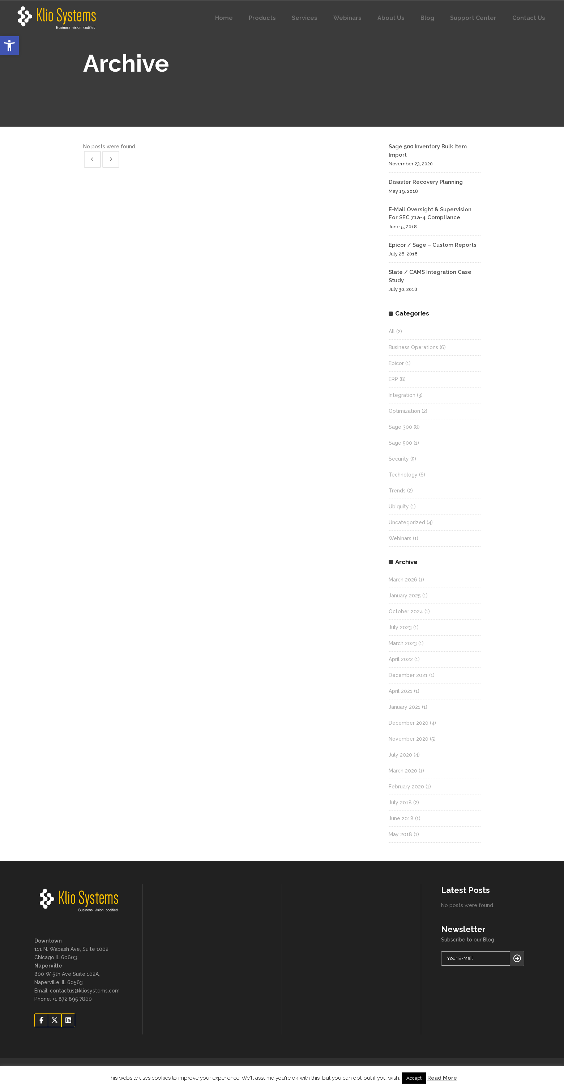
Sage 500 (400, 443)
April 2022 (401, 659)
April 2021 (401, 691)
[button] (9, 45)
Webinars (400, 538)
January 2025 (405, 595)
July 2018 (400, 802)
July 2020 (400, 755)
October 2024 (406, 611)
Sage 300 (400, 427)
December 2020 (408, 723)
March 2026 (403, 580)
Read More (442, 1078)
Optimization (404, 411)
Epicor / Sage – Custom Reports (433, 245)
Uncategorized (407, 522)
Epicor (396, 363)
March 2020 (403, 771)
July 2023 (400, 627)
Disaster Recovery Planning (426, 182)
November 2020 (408, 739)
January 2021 (404, 707)
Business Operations (413, 347)
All (392, 331)
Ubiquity (399, 506)
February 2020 (406, 786)
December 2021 (408, 675)
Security (399, 459)
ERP (393, 379)
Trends (397, 491)
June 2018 (401, 818)
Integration (402, 395)
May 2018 (400, 834)
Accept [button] (414, 1078)
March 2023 (403, 643)
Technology (403, 475)
